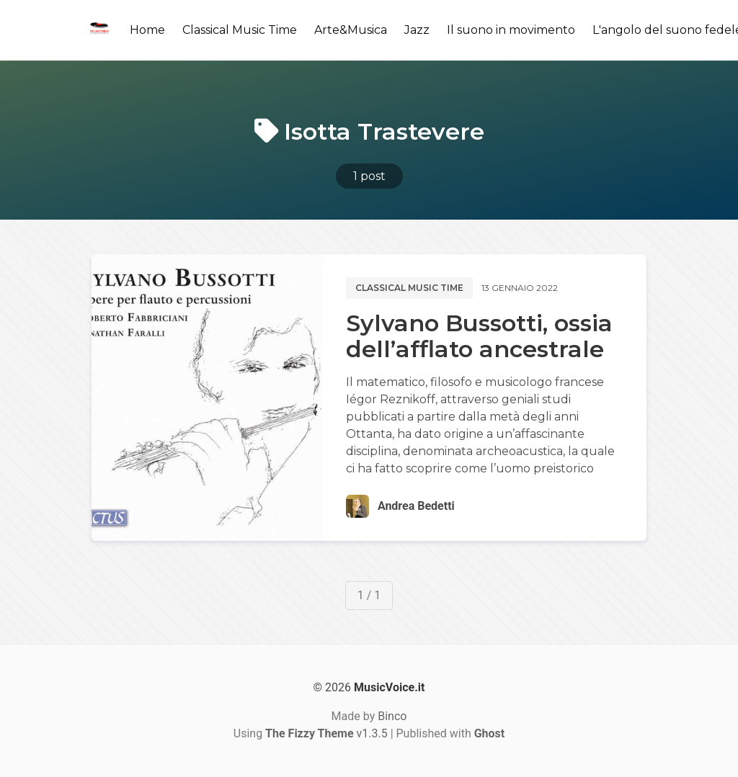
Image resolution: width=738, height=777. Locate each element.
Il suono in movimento (511, 30)
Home (147, 30)
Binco (392, 716)
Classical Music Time (239, 30)
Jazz (417, 30)
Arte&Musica (350, 30)
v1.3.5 (326, 733)
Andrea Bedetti (416, 506)
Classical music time (409, 287)
